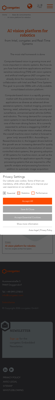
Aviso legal (34, 230)
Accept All (27, 201)
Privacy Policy (46, 230)
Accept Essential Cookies (27, 217)
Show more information (27, 224)
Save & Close (27, 209)
